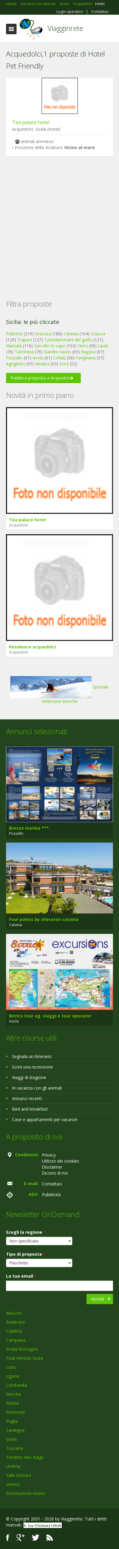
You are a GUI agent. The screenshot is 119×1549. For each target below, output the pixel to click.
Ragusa (88, 352)
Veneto (13, 1484)
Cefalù (59, 358)
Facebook (7, 1537)
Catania (71, 334)
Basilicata (15, 1322)
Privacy (49, 1155)
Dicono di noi (55, 1173)
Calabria (14, 1331)
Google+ (21, 1537)
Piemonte (15, 1412)
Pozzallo (14, 358)
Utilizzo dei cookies (60, 1161)
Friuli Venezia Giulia (24, 1358)
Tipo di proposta (25, 1254)
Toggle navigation (11, 29)
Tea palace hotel (30, 122)
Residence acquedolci (32, 647)
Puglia (12, 1421)
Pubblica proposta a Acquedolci (41, 378)
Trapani (24, 340)
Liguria (12, 1376)
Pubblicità (51, 1194)
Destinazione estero (25, 1493)
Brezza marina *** (29, 828)
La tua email (21, 1276)
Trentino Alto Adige (25, 1457)
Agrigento (15, 364)
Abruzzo (14, 1313)
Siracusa (43, 334)
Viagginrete (65, 28)
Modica (42, 364)
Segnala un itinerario (32, 1056)
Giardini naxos (57, 352)
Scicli (64, 364)
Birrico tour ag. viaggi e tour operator (50, 1016)
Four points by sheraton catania (44, 919)
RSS (49, 1537)
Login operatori (69, 12)
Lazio (11, 1367)
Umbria (13, 1466)
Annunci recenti (27, 1098)
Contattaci (100, 12)
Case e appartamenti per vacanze (44, 1119)
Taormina (24, 352)
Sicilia (11, 1439)
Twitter (35, 1537)
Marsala (14, 346)
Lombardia (16, 1385)
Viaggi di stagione (29, 1077)
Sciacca (98, 334)
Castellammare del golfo (68, 340)
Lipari (103, 346)
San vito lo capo (49, 346)
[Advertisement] (56, 219)
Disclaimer (52, 1167)
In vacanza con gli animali (37, 1088)
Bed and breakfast (30, 1109)
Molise (12, 1403)
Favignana (86, 358)
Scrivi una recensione (32, 1067)
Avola (38, 358)
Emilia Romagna (22, 1349)
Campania (16, 1340)
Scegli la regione (26, 1232)
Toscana (14, 1448)
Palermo (14, 334)
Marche (13, 1394)
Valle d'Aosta (18, 1475)
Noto (83, 346)
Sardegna (15, 1430)
